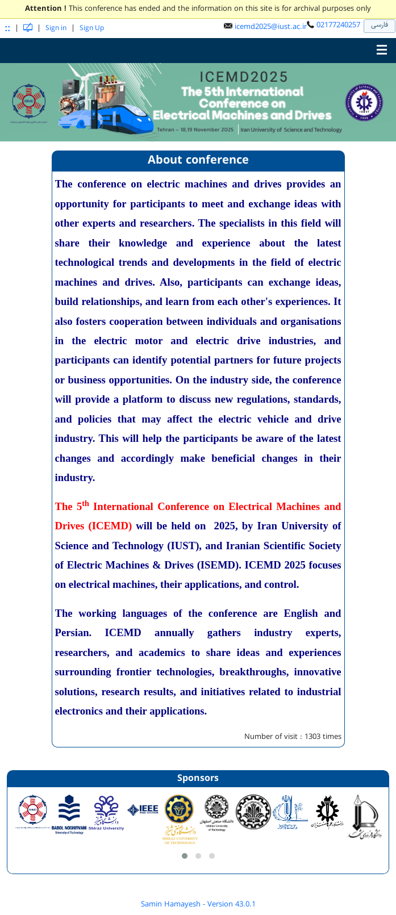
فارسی (379, 24)
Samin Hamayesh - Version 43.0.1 (198, 904)
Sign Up (92, 28)
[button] (184, 856)
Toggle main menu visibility (385, 47)
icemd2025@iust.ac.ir (271, 26)
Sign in (55, 28)
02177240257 (338, 25)
